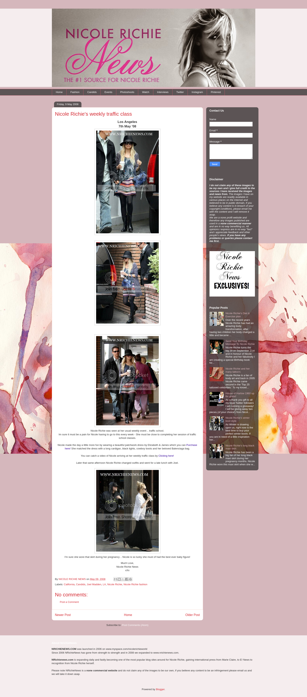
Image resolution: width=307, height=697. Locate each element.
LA (104, 584)
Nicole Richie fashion (135, 584)
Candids (92, 92)
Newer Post (63, 615)
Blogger (160, 689)
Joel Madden (94, 584)
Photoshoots (127, 92)
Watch (145, 92)
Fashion (74, 92)
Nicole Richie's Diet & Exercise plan (238, 315)
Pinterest (216, 92)
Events (108, 92)
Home (59, 92)
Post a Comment (69, 602)
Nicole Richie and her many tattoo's (238, 370)
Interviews (163, 92)
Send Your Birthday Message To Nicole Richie (240, 343)
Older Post (192, 615)
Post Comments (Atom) (135, 625)
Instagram (197, 92)
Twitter (180, 92)
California (69, 584)
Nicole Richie (114, 584)
